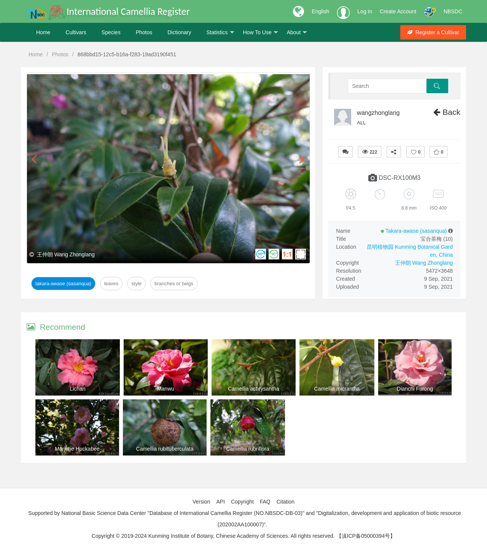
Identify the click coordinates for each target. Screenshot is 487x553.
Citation (285, 502)
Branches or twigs (173, 283)
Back (446, 112)
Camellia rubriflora (247, 449)
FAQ (265, 502)
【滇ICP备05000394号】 (366, 536)
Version (201, 502)
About (297, 32)
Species (111, 32)
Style (136, 283)
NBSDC (453, 11)
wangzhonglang (378, 113)
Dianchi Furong (415, 389)
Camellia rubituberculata (165, 449)
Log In (364, 11)
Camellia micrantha (337, 389)
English (320, 11)
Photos (144, 32)
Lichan (77, 389)
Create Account (398, 11)
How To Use (260, 32)
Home (43, 32)
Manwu (165, 389)
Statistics (220, 32)
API (220, 502)
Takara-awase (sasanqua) (63, 283)
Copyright (242, 502)
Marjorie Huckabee (77, 449)
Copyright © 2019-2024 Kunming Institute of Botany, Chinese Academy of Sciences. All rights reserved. (213, 536)
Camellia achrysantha (253, 389)
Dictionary (179, 32)
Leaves (111, 283)
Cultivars (75, 32)
